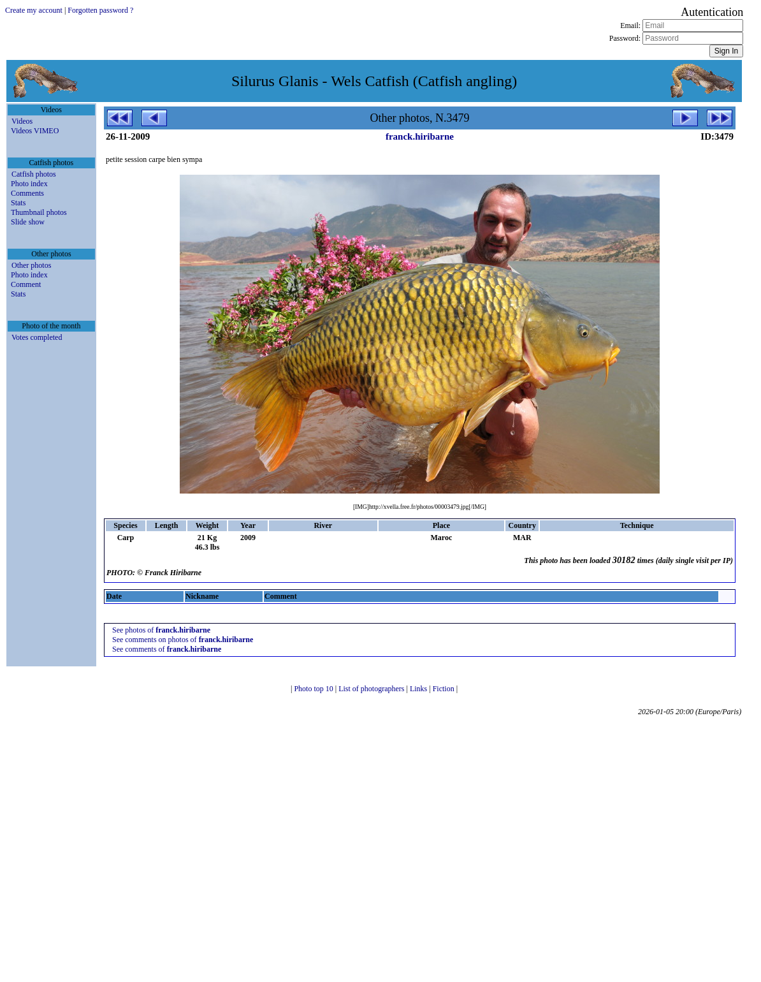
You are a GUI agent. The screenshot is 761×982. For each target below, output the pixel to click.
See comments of (166, 649)
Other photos (31, 265)
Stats (18, 202)
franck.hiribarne (420, 136)
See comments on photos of (182, 639)
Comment (26, 284)
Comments (27, 193)
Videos (22, 121)
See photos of (161, 630)
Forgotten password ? (100, 10)
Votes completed (36, 337)
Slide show (28, 221)
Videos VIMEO (35, 130)
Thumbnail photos (39, 212)
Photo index (29, 183)
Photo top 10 (314, 688)
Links (419, 688)
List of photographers (372, 688)
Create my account (33, 10)
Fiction (444, 688)
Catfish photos (33, 174)
